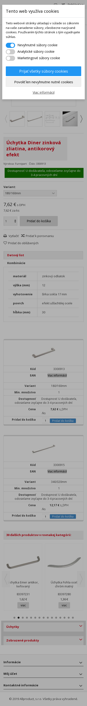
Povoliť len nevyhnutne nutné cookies (43, 82)
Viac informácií (44, 92)
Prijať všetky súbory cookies (43, 71)
